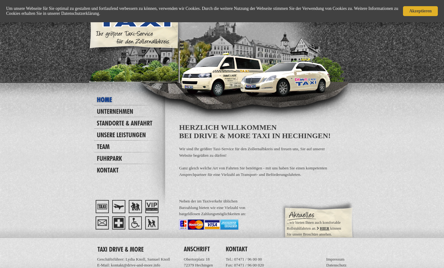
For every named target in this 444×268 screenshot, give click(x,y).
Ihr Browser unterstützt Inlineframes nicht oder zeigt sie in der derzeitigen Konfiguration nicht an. (317, 219)
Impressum (335, 259)
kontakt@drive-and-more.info (135, 265)
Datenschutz (336, 265)
